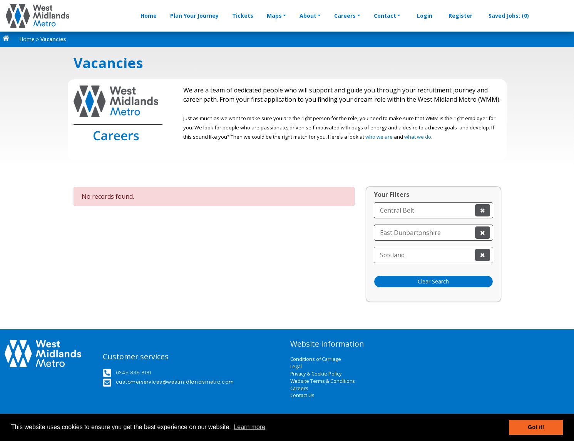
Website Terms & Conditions (322, 381)
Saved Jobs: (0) (509, 15)
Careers (345, 15)
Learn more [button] (249, 427)
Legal (296, 366)
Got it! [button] (536, 427)
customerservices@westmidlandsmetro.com (175, 382)
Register (460, 15)
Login (424, 15)
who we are (379, 136)
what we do (417, 136)
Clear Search (433, 281)
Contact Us (302, 395)
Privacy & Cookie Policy (315, 374)
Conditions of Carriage (315, 359)
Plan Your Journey (194, 15)
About (308, 15)
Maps (274, 15)
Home (149, 15)
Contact (385, 15)
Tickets (242, 15)
